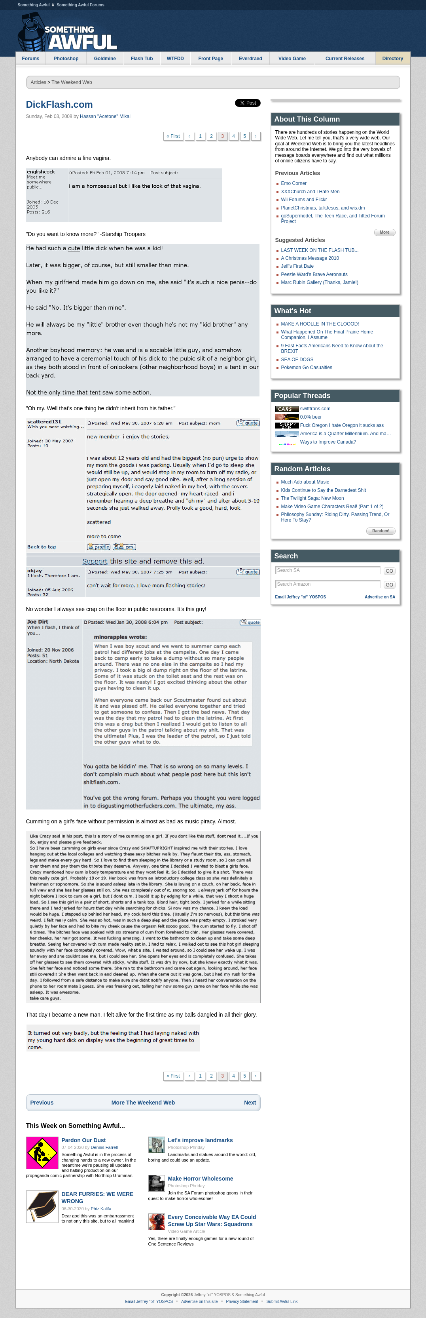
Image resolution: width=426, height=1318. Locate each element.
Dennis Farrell (104, 1147)
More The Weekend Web (143, 1102)
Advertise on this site (199, 1301)
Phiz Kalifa (101, 1208)
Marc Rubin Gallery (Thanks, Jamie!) (319, 282)
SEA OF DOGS (297, 359)
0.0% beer (311, 417)
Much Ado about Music (305, 482)
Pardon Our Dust (84, 1140)
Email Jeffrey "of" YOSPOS (300, 597)
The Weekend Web (71, 82)
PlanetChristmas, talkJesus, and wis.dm (323, 208)
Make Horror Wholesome (200, 1178)
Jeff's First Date (297, 266)
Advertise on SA (380, 597)
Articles (38, 82)
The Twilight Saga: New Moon (312, 498)
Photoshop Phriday (186, 1147)
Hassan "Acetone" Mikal (105, 116)
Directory (392, 58)
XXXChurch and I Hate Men (310, 191)
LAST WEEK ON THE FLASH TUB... (320, 250)
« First (173, 136)
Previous (42, 1102)
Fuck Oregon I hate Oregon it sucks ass (342, 425)
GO (390, 571)
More (385, 232)
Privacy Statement (242, 1301)
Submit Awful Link (282, 1301)
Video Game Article (186, 1231)
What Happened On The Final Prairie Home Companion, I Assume (327, 334)
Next (250, 1102)
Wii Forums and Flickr (304, 199)
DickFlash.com (59, 104)
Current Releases (345, 58)
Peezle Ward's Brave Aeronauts (314, 274)
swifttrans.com (315, 408)
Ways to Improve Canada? (328, 442)
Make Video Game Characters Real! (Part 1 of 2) (332, 506)
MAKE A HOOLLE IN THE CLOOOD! (320, 324)
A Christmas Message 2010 (310, 258)
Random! (380, 531)
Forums (30, 58)
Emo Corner (294, 183)
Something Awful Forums (80, 5)
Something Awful (34, 5)
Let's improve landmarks (200, 1140)
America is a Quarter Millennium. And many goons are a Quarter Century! (347, 433)
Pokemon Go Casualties (306, 367)
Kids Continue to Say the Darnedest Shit (323, 490)
